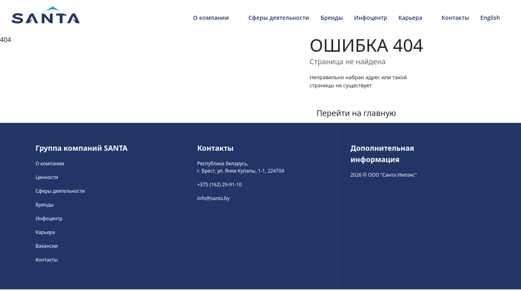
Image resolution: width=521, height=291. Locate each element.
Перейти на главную (356, 113)
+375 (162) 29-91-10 (219, 184)
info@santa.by (213, 198)
